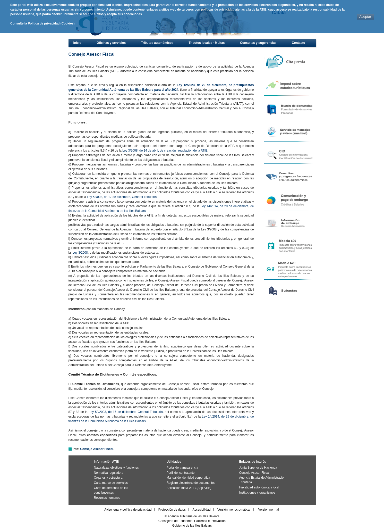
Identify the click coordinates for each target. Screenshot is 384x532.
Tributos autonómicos (157, 43)
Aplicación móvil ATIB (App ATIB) (189, 488)
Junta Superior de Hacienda (258, 467)
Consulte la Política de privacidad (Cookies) (42, 23)
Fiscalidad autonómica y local (259, 487)
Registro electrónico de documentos (191, 483)
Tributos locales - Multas (207, 43)
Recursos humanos (107, 498)
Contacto (298, 43)
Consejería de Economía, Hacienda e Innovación (192, 521)
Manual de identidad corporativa (188, 477)
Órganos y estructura (108, 477)
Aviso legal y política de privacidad (127, 509)
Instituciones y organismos (257, 492)
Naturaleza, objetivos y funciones (116, 467)
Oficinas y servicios (111, 43)
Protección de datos (172, 509)
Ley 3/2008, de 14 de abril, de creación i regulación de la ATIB (164, 150)
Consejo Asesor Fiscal (254, 473)
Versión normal (268, 509)
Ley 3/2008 (80, 252)
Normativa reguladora (108, 473)
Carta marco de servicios (111, 483)
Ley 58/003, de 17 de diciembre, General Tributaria (122, 197)
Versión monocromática (233, 509)
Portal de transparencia (182, 467)
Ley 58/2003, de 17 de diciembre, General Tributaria (126, 412)
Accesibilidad (201, 509)
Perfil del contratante (181, 473)
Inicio (77, 43)
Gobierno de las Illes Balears (192, 525)
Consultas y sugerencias (258, 43)
